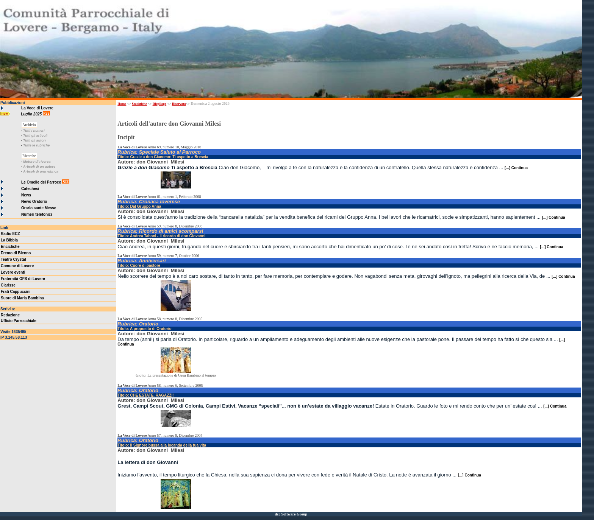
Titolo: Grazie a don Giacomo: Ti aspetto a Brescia (162, 157)
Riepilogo (160, 104)
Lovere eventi (13, 272)
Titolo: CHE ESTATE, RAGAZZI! (145, 395)
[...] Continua (516, 168)
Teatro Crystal (13, 259)
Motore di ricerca (37, 161)
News (26, 195)
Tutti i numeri (34, 130)
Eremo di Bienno (16, 253)
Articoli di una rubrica (40, 171)
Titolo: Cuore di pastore (138, 265)
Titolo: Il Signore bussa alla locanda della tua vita (161, 445)
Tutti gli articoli (35, 135)
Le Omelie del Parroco (41, 182)
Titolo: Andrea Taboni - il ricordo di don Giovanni (161, 236)
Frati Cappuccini (15, 292)
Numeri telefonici (36, 214)
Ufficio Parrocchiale (18, 321)
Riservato (179, 104)
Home (121, 104)
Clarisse (8, 285)
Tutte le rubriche (36, 145)
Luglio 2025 (32, 114)
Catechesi (30, 189)
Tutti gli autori (34, 140)
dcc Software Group (291, 514)
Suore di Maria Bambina (22, 298)
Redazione (10, 315)
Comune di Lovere (17, 266)
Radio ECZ (10, 234)
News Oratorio (34, 201)
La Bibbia (9, 240)
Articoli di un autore (39, 166)
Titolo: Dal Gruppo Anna (139, 206)
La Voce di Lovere (37, 108)
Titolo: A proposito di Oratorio (144, 329)
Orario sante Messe (38, 208)
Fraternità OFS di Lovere (23, 279)
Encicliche (10, 246)
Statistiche (139, 104)
